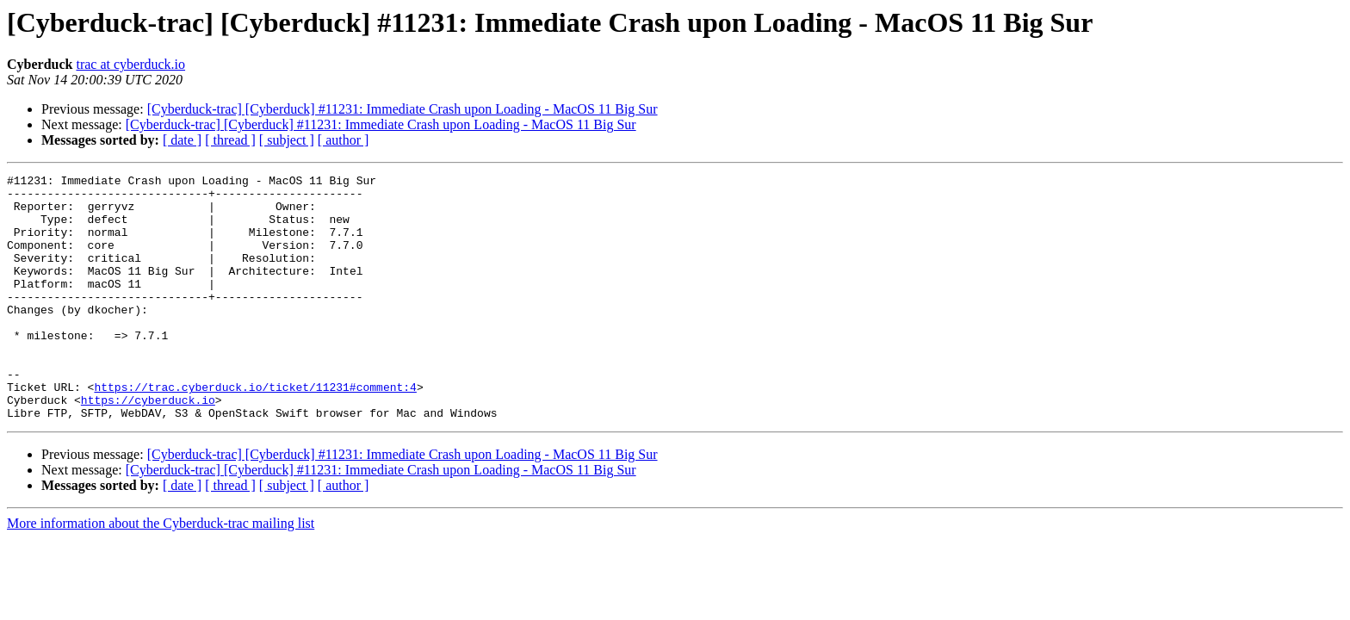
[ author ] (343, 140)
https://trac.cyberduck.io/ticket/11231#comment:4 (255, 430)
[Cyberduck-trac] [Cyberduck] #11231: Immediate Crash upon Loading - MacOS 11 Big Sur (402, 109)
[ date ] (182, 140)
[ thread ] (230, 140)
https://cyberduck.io (148, 446)
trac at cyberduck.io (130, 64)
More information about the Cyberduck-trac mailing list (160, 572)
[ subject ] (286, 140)
